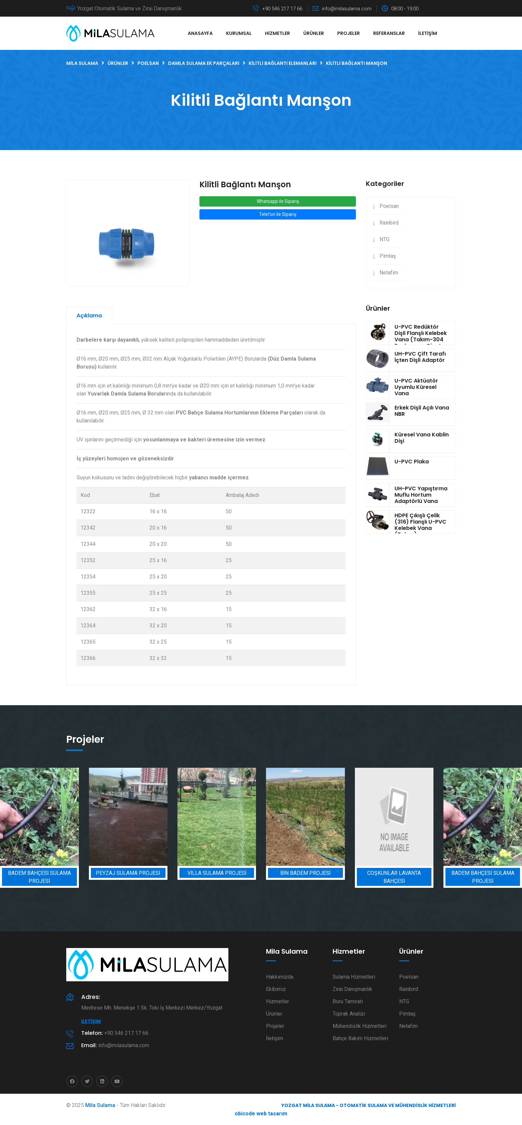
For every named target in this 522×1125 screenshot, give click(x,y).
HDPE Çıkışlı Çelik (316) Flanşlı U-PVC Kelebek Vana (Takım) (420, 525)
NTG (385, 239)
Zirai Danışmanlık (352, 989)
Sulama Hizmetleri (354, 977)
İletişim (427, 33)
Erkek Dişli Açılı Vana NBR (421, 411)
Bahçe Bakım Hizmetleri (360, 1038)
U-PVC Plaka (411, 461)
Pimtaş (388, 256)
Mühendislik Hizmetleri (360, 1026)
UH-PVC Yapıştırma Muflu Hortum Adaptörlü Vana (420, 495)
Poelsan (389, 206)
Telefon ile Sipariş (277, 214)
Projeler (348, 33)
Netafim (389, 272)
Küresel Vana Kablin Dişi (421, 438)
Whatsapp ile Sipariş (278, 201)
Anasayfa (200, 33)
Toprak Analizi (349, 1014)
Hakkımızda (279, 977)
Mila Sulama (100, 1105)
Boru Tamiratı (348, 1001)
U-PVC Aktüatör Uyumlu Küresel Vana (416, 387)
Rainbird (389, 223)
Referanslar (389, 33)
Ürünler (313, 33)
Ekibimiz (276, 989)
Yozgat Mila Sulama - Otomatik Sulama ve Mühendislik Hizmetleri (368, 1105)
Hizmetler (277, 33)
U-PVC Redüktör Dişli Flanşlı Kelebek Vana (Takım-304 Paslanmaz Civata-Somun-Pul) (421, 339)
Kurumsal (239, 33)
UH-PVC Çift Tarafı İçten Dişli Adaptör (420, 357)
